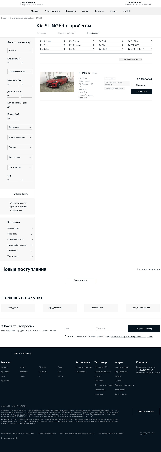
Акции (113, 11)
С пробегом (92, 33)
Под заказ (41, 33)
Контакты (99, 11)
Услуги (85, 11)
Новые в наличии (66, 33)
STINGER (84, 73)
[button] (19, 50)
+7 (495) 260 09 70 (134, 2)
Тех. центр (71, 11)
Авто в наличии (52, 11)
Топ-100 (126, 11)
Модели (34, 11)
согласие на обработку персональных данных (132, 336)
